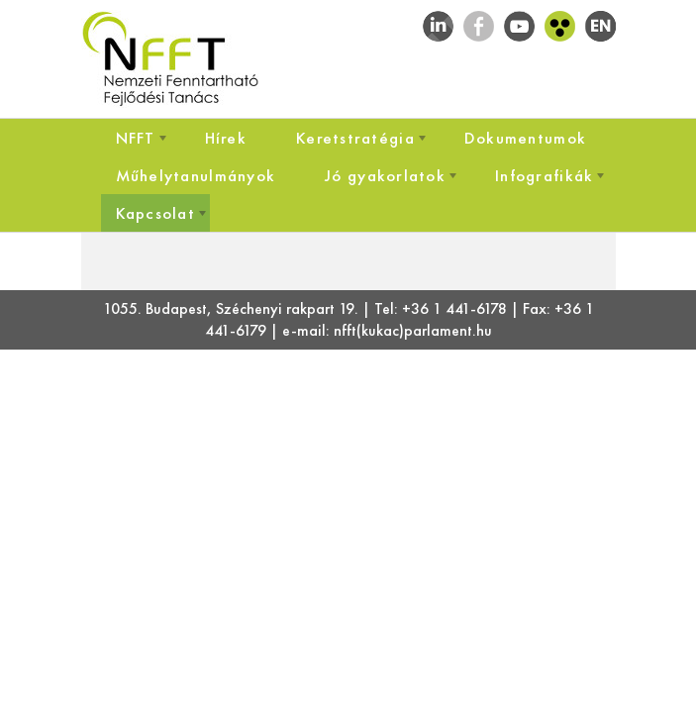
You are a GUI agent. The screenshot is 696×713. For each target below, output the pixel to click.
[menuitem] (135, 137)
